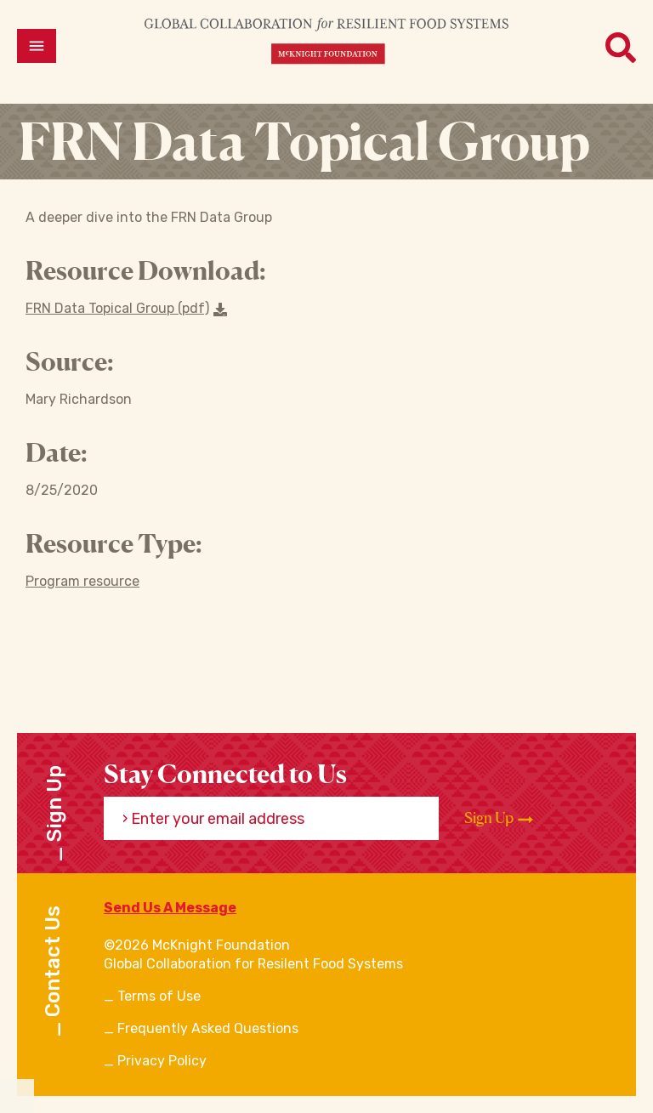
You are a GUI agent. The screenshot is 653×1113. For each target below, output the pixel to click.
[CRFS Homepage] (326, 40)
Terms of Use (159, 996)
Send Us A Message (170, 908)
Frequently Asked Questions (207, 1028)
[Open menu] (36, 46)
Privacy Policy (162, 1061)
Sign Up (498, 818)
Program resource (82, 581)
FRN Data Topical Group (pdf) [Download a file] (126, 308)
